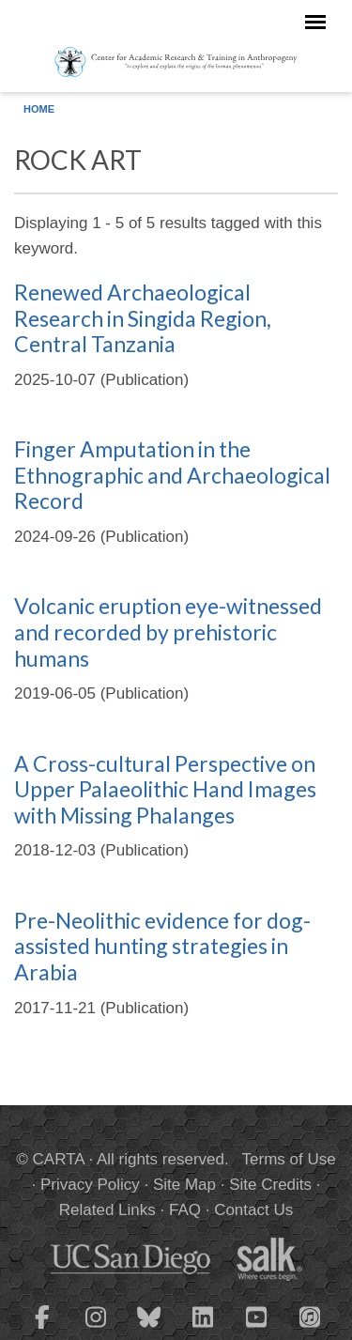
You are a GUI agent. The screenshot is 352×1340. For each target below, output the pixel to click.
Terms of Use (289, 1159)
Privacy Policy (90, 1185)
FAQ (185, 1210)
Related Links (107, 1210)
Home (38, 109)
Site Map (184, 1185)
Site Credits (270, 1185)
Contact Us (253, 1210)
